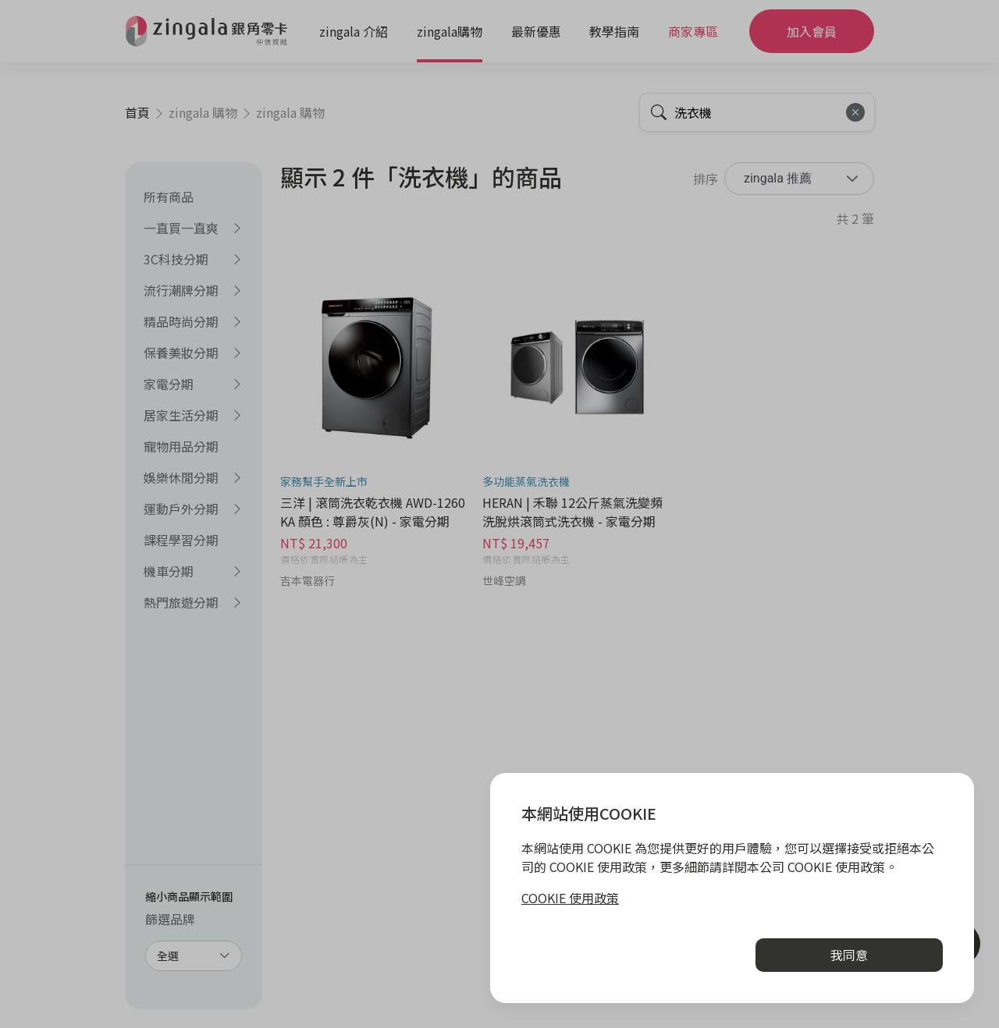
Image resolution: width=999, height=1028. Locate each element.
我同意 (849, 954)
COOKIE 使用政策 (570, 897)
